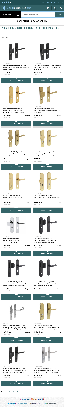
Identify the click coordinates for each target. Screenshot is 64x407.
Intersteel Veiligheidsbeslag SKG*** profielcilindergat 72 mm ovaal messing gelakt (47, 196)
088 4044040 (61, 8)
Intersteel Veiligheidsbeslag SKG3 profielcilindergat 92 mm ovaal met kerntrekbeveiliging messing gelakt (12, 197)
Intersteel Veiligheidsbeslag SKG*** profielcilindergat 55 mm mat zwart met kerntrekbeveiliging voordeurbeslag (45, 240)
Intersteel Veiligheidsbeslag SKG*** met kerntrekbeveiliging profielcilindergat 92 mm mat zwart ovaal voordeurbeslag (46, 284)
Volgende (24, 392)
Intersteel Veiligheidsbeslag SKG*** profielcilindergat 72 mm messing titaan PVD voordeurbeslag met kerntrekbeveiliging (46, 327)
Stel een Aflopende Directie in (62, 38)
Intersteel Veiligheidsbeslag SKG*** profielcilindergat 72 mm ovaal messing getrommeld (14, 154)
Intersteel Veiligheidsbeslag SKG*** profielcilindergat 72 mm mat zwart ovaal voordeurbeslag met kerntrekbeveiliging (14, 284)
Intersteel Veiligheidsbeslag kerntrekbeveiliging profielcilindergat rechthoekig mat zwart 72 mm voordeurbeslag (47, 67)
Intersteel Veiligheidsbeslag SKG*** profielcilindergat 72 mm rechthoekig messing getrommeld (47, 110)
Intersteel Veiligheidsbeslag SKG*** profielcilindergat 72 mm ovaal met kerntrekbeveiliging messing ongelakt (13, 110)
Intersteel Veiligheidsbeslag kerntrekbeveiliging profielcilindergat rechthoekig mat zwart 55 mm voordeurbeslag (16, 67)
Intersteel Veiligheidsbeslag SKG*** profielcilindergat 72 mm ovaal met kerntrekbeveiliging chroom (12, 240)
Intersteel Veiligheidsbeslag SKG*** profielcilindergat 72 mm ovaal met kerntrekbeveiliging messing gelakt (44, 154)
